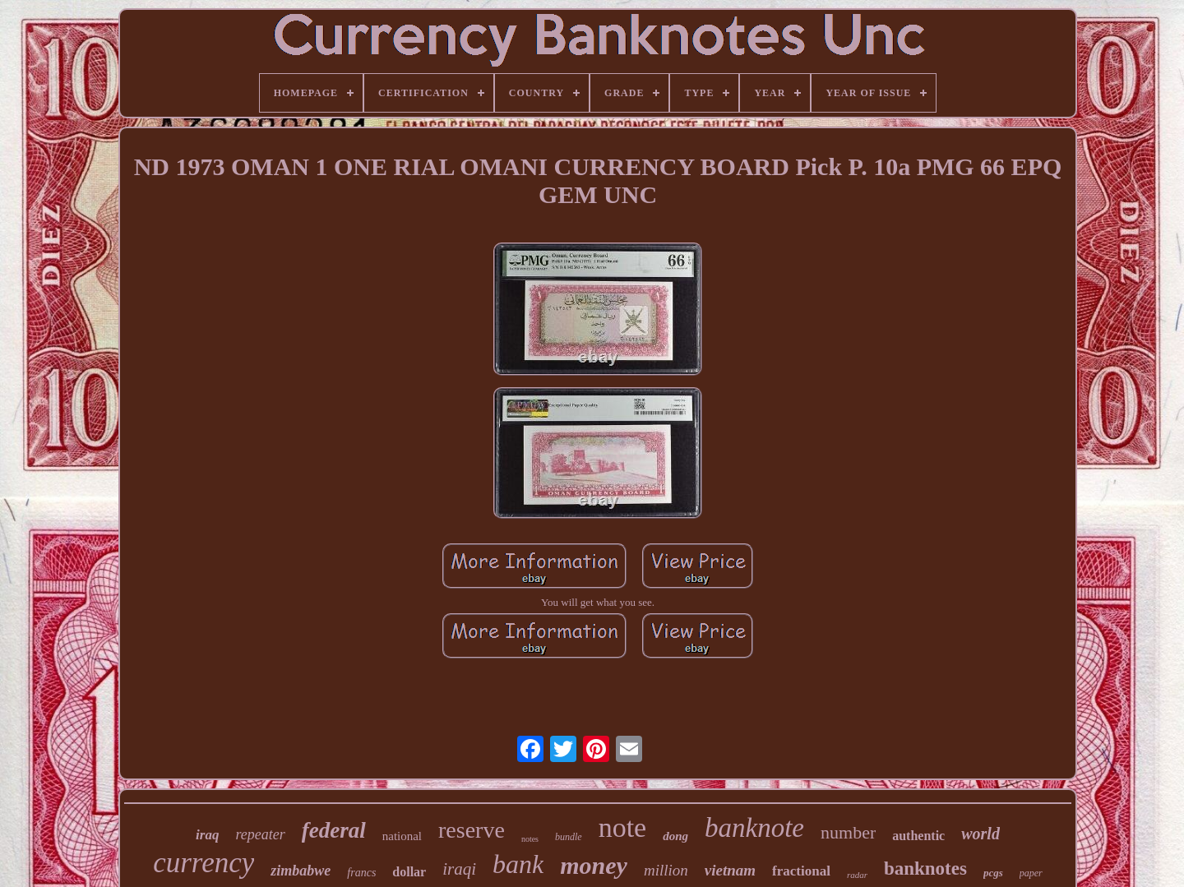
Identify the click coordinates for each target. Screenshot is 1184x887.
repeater (259, 834)
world (980, 834)
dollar (409, 872)
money (593, 865)
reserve (471, 830)
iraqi (459, 869)
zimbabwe (301, 870)
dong (675, 836)
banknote (754, 828)
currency (203, 863)
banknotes (925, 868)
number (848, 832)
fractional (801, 871)
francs (361, 872)
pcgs (993, 872)
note (623, 827)
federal (334, 830)
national (402, 836)
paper (1031, 873)
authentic (918, 836)
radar (857, 875)
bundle (568, 837)
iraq (207, 835)
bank (518, 864)
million (666, 870)
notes (530, 838)
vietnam (730, 870)
